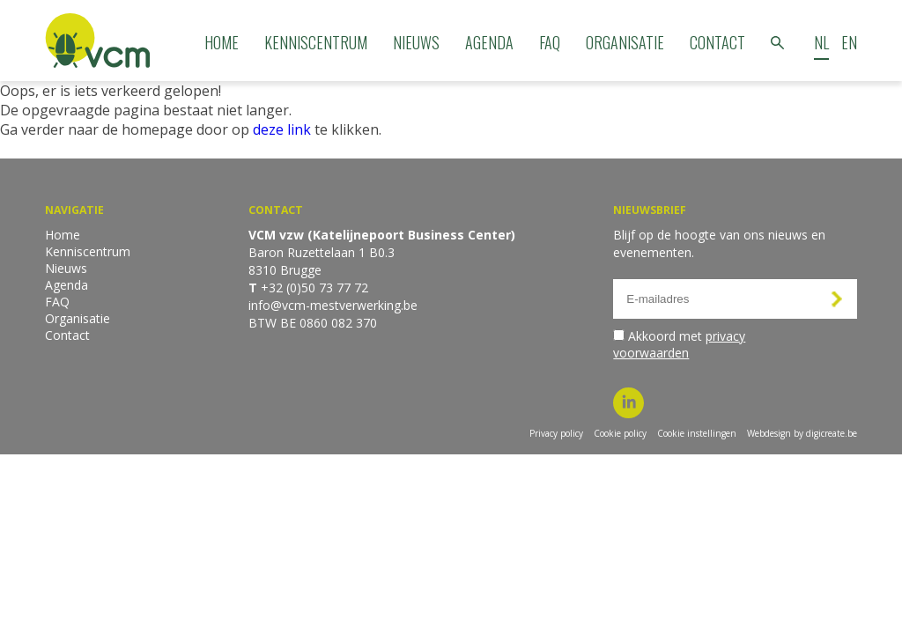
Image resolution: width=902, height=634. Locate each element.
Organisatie (625, 42)
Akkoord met (679, 344)
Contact (717, 42)
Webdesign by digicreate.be (802, 433)
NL (821, 42)
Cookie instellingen (696, 433)
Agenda (489, 42)
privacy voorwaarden (679, 344)
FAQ (549, 42)
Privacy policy (556, 433)
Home (221, 42)
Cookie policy (620, 433)
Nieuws (416, 42)
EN (849, 42)
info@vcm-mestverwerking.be (333, 305)
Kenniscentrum (315, 42)
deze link (282, 129)
